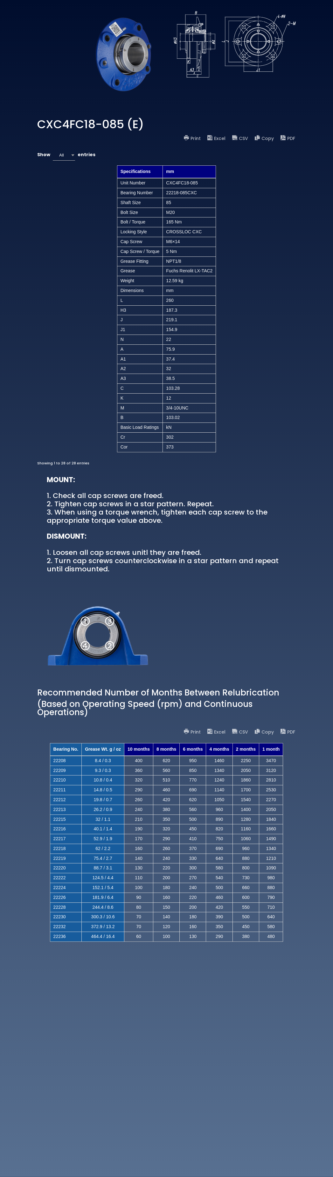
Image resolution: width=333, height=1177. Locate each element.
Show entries (66, 155)
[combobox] (64, 155)
